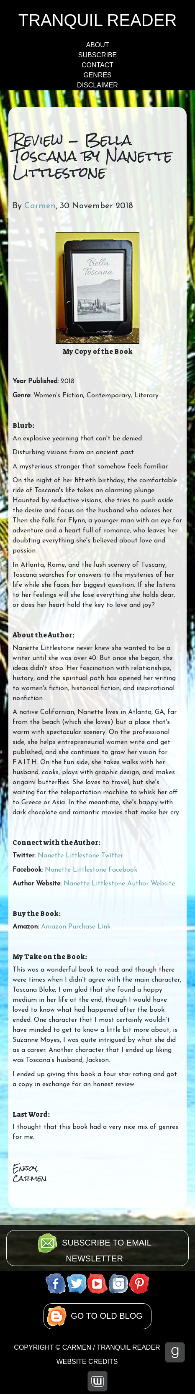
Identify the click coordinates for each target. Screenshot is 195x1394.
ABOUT (97, 45)
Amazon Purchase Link (75, 926)
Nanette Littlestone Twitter (80, 855)
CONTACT (97, 65)
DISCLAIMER (97, 85)
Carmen (40, 206)
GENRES (97, 75)
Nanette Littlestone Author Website (119, 883)
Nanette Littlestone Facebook (91, 870)
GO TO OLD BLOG (107, 1315)
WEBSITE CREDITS (87, 1361)
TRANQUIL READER (97, 20)
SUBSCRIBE (97, 55)
